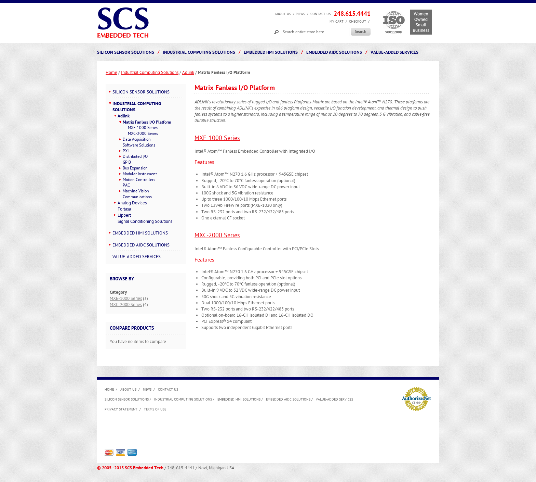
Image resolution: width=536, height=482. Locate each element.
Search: (276, 31)
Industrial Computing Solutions (149, 72)
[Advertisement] (229, 432)
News (300, 14)
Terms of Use (155, 409)
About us (283, 14)
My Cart (337, 22)
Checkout (357, 22)
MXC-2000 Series (217, 235)
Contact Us (320, 14)
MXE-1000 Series (217, 138)
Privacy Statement (121, 409)
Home (111, 72)
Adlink (188, 72)
